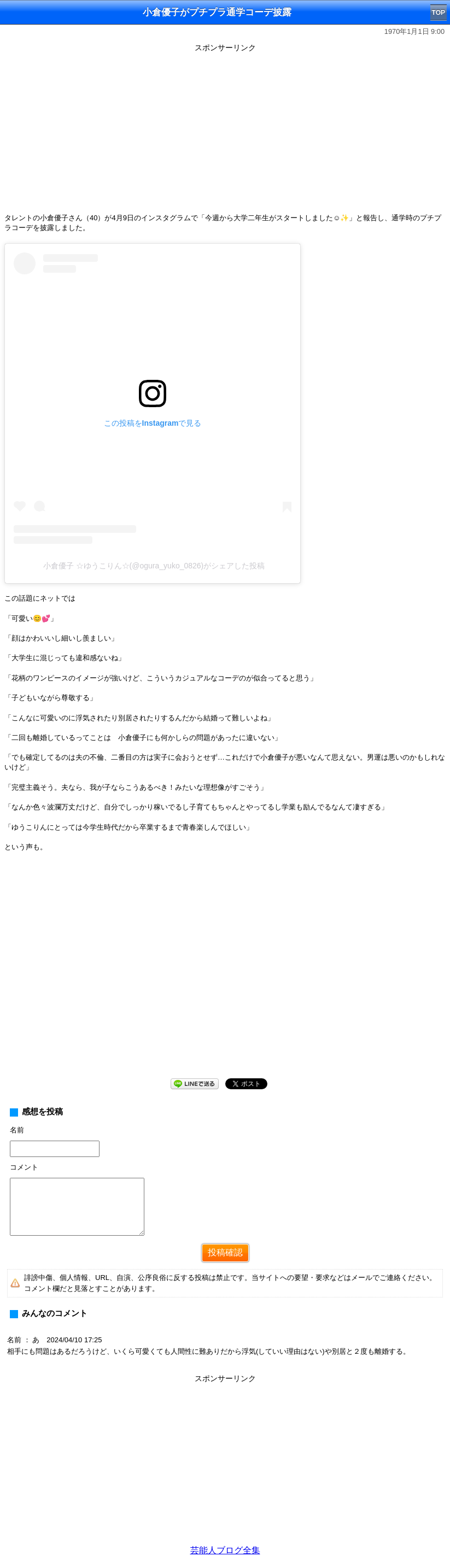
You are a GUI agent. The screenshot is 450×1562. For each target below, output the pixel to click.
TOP (438, 12)
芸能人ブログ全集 (225, 1550)
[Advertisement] (225, 132)
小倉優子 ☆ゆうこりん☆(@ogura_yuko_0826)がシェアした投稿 (154, 565)
